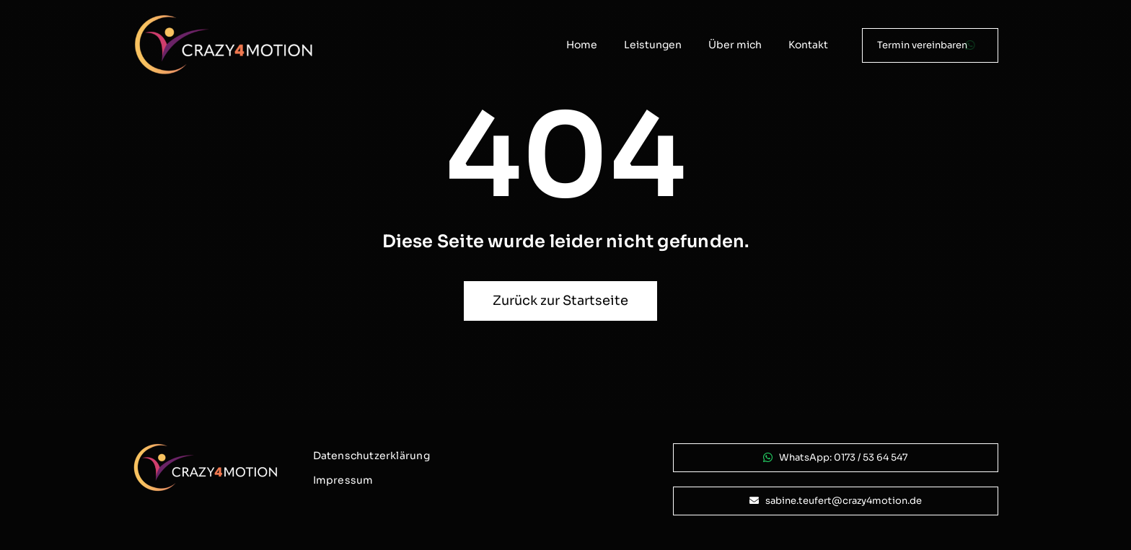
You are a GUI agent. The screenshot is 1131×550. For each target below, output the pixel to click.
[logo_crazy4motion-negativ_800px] (223, 20)
